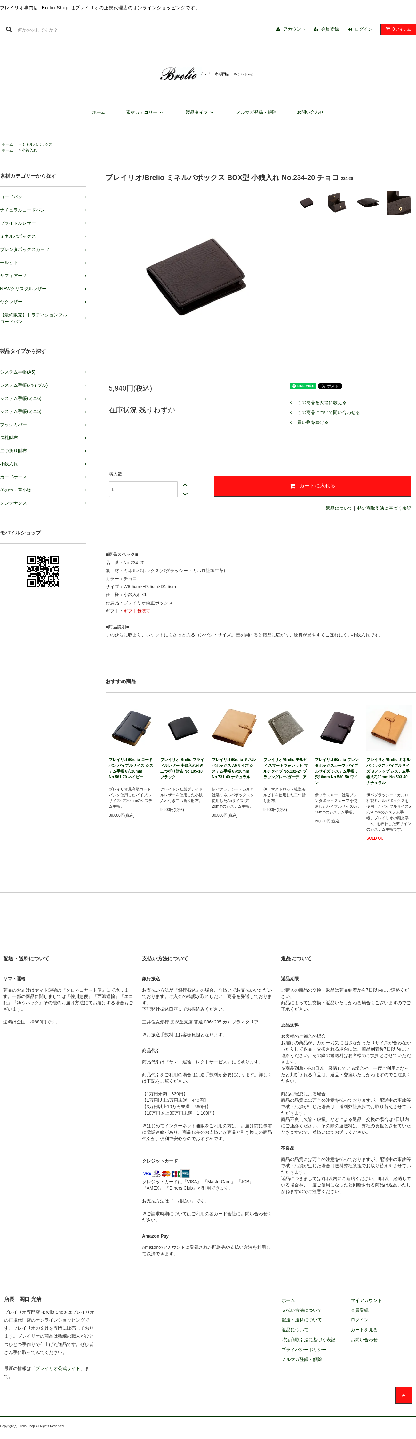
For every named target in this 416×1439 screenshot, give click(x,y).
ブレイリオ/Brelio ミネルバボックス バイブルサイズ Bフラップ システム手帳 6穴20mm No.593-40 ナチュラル (388, 771)
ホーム (99, 112)
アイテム (397, 29)
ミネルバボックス (37, 144)
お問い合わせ (310, 112)
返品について (339, 508)
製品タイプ (201, 112)
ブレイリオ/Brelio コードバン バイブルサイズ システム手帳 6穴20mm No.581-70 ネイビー (131, 768)
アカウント (294, 29)
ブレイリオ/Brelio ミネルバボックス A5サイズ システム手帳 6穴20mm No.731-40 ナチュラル (234, 768)
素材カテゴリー (145, 112)
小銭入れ (29, 150)
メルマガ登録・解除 (256, 112)
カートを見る (364, 1329)
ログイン (363, 29)
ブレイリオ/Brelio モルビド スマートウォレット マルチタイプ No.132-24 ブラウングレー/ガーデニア (285, 768)
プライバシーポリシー (304, 1349)
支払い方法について (302, 1310)
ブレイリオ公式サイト (58, 1368)
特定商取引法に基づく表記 (384, 508)
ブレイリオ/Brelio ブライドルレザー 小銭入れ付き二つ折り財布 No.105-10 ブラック (182, 768)
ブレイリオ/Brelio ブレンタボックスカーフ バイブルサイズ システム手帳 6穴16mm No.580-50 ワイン (337, 771)
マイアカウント (366, 1300)
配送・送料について (302, 1319)
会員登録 (330, 29)
